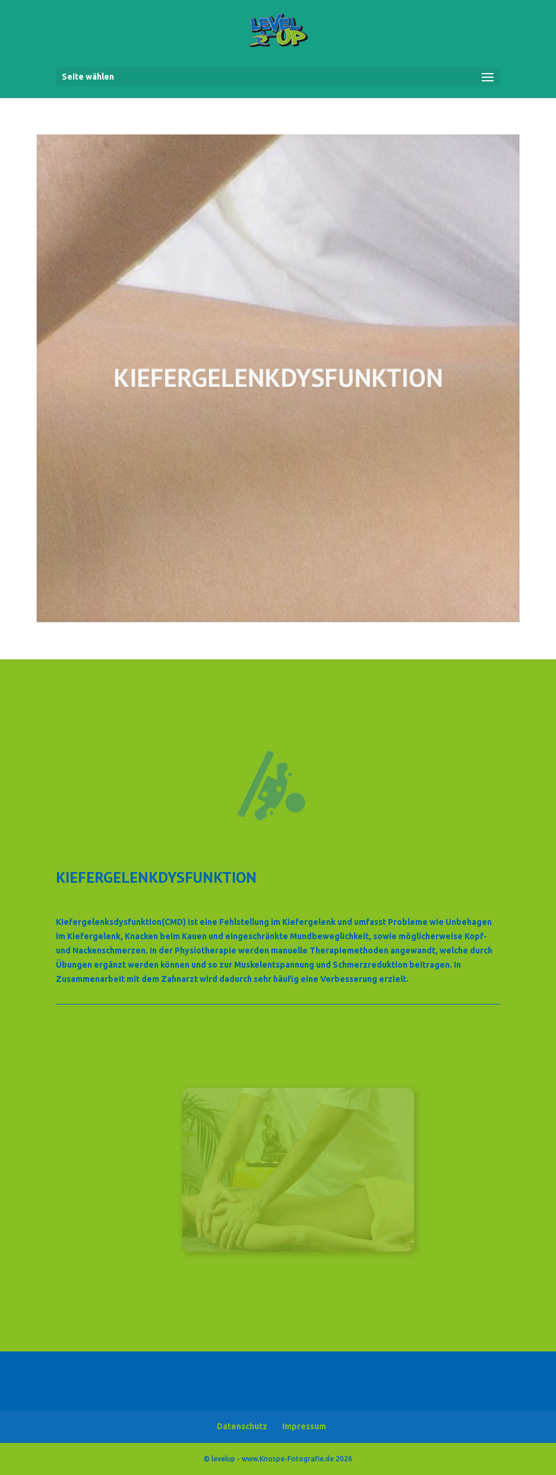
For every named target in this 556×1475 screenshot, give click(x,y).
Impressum (304, 1426)
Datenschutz (242, 1426)
